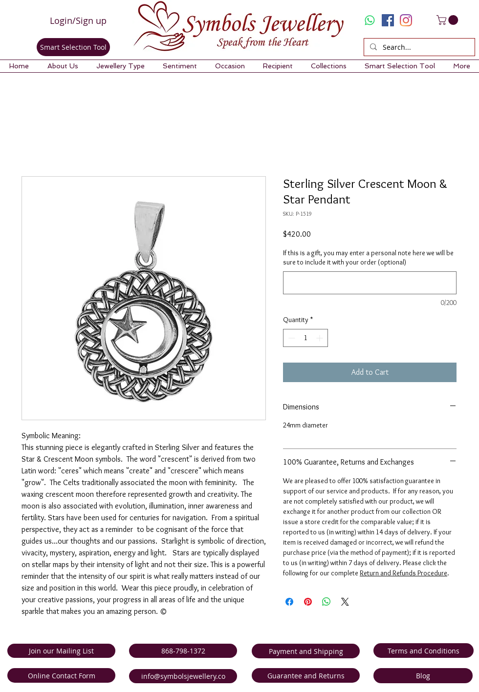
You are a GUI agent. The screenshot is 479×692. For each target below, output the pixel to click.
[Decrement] (290, 337)
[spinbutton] (305, 337)
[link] (448, 20)
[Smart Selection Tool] (73, 47)
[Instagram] (406, 20)
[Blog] (423, 675)
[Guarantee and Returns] (306, 675)
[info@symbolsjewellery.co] (183, 676)
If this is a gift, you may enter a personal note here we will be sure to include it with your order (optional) (368, 257)
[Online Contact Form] (61, 675)
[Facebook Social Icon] (388, 20)
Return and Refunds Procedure (403, 573)
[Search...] (418, 47)
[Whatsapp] (370, 20)
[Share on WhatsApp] (326, 602)
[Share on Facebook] (289, 602)
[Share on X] (345, 602)
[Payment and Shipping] (306, 651)
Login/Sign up (78, 20)
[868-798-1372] (183, 651)
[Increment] (320, 337)
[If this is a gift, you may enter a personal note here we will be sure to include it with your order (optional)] (369, 283)
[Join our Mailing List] (61, 651)
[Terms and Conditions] (423, 650)
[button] (62, 66)
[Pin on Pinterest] (308, 602)
